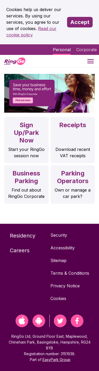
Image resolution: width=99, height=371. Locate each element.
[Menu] (90, 61)
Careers (20, 250)
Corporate (86, 49)
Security (58, 235)
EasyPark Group (56, 359)
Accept (79, 22)
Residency (22, 235)
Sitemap (58, 260)
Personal (62, 49)
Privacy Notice (65, 285)
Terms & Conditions (69, 273)
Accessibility (62, 247)
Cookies (58, 298)
